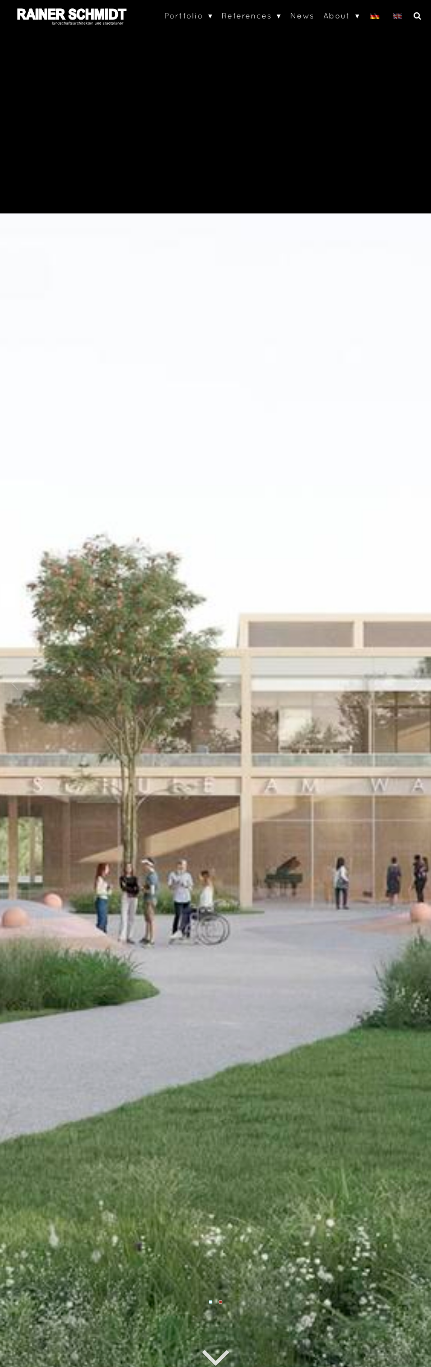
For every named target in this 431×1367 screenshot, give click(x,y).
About (336, 15)
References (247, 15)
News (302, 15)
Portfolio (183, 15)
